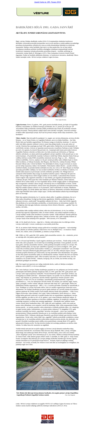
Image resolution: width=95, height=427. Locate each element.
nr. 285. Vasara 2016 (47, 2)
